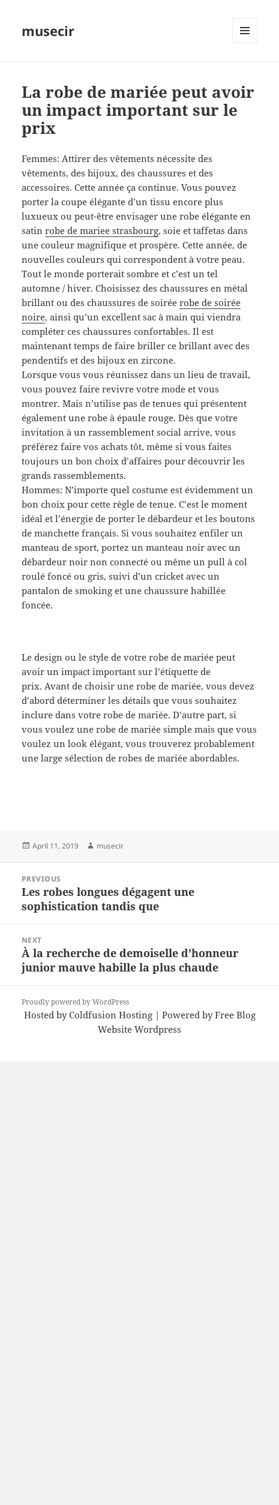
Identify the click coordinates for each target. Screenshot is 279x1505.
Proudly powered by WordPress (75, 1002)
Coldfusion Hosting (110, 1015)
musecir (48, 31)
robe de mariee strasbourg (101, 230)
